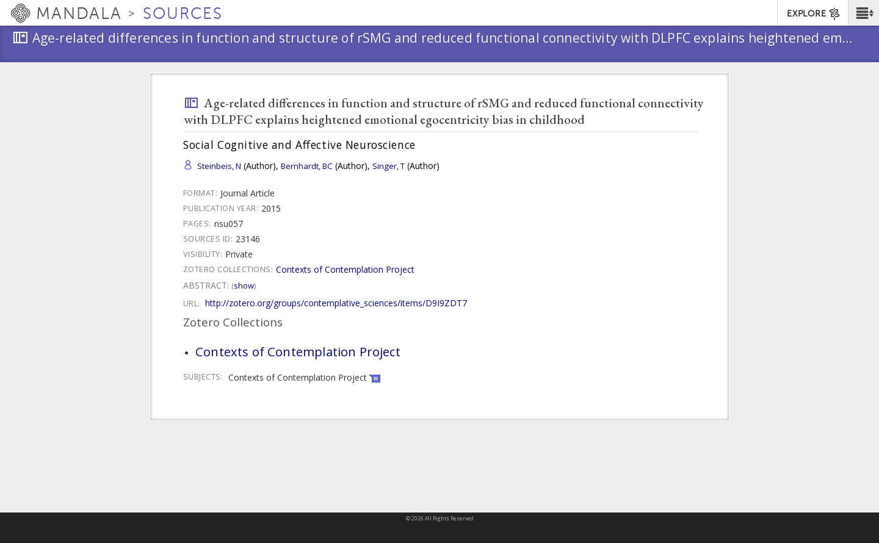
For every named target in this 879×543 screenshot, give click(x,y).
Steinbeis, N (219, 165)
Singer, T (388, 165)
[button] (863, 13)
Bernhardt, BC (307, 165)
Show (244, 285)
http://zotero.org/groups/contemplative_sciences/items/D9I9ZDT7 (336, 303)
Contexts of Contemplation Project (345, 269)
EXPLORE (814, 14)
